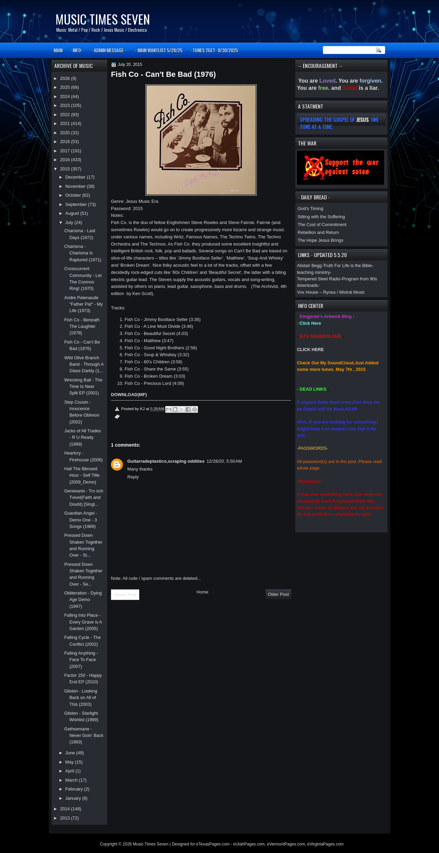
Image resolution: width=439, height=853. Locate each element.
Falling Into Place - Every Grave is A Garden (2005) (83, 622)
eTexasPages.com (213, 844)
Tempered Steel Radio (318, 278)
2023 (65, 105)
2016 (65, 159)
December (76, 177)
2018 (65, 141)
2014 (65, 808)
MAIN (58, 50)
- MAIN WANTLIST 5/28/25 (158, 50)
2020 (65, 132)
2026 (65, 78)
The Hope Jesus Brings (320, 240)
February (74, 789)
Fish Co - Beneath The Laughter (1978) (82, 326)
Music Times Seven (102, 19)
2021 (65, 123)
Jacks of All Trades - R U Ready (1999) (82, 437)
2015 (65, 168)
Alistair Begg (309, 265)
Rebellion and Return (318, 232)
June (70, 752)
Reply (133, 476)
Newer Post (125, 594)
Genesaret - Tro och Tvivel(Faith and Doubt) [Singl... (83, 497)
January (73, 798)
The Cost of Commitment (322, 224)
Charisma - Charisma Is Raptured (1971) (82, 253)
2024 (65, 96)
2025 (65, 87)
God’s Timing (310, 208)
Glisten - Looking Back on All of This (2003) (80, 697)
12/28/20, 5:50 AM (224, 461)
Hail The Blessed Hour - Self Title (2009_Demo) (82, 475)
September (76, 204)
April (70, 770)
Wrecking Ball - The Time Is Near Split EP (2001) (83, 386)
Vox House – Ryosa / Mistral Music (331, 292)
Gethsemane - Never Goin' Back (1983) (83, 735)
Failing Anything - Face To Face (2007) (81, 660)
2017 (65, 150)
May (70, 762)
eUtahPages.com (249, 844)
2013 (65, 818)
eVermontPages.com (286, 844)
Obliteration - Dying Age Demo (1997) (83, 599)
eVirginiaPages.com (325, 844)
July (69, 222)
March (72, 780)
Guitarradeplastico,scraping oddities (165, 461)
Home (203, 592)
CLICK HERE (310, 349)
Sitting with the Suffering (321, 216)
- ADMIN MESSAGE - (108, 50)
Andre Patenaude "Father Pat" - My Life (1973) (83, 304)
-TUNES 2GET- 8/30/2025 (214, 50)
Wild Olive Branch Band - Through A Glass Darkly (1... (83, 364)
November (76, 186)
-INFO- (77, 50)
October (73, 195)
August (72, 213)
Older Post (278, 594)
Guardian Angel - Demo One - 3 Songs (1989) (80, 520)
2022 (65, 114)
